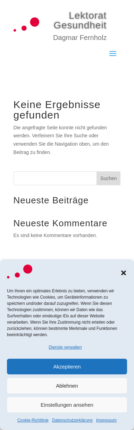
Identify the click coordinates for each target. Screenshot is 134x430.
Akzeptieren (67, 367)
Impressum (106, 420)
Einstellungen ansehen (67, 405)
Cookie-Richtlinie (33, 420)
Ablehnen (67, 386)
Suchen (108, 178)
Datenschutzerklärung (72, 420)
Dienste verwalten (65, 347)
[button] (123, 272)
